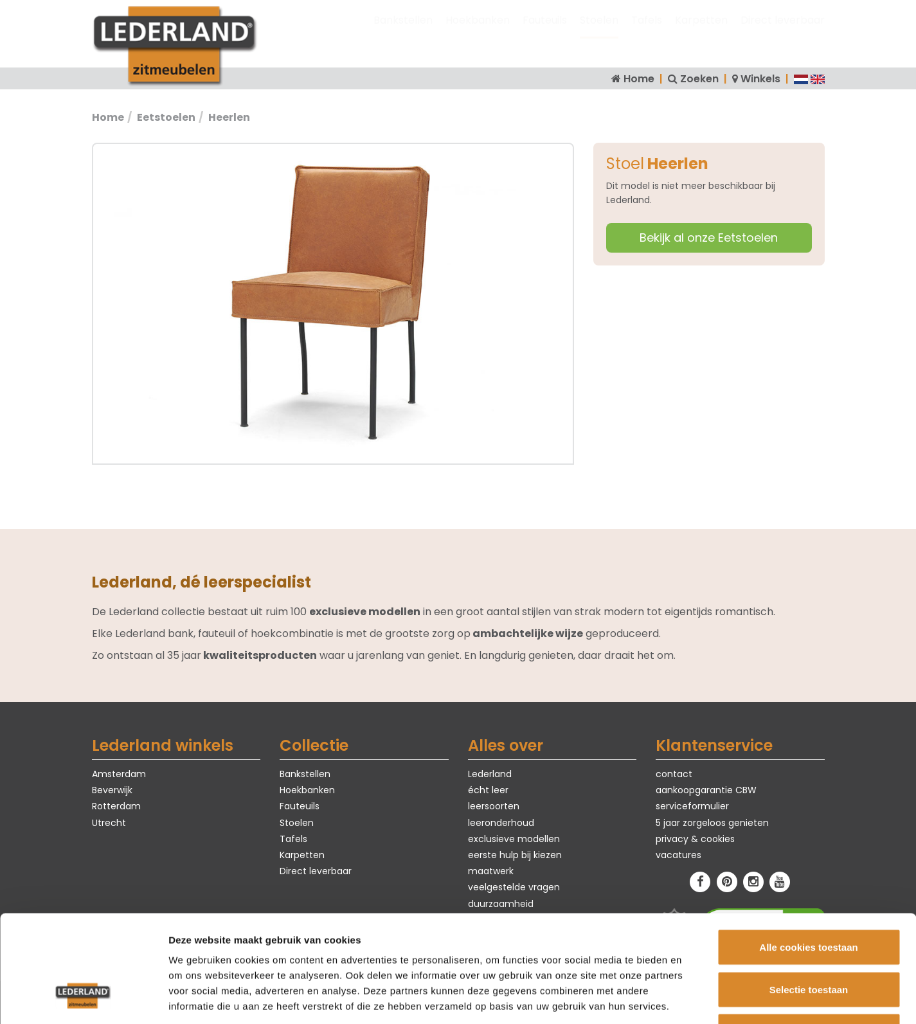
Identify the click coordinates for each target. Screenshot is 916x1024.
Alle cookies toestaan (808, 855)
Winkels (760, 78)
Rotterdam (116, 806)
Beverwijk (112, 790)
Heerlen (229, 117)
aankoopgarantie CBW (706, 790)
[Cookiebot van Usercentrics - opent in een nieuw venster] (83, 999)
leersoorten (493, 806)
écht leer (488, 790)
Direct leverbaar (783, 32)
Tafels (646, 32)
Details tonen (694, 998)
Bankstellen (403, 32)
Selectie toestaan (809, 897)
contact (674, 774)
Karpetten (701, 32)
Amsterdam (119, 774)
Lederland (490, 774)
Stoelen (599, 32)
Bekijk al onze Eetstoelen (709, 237)
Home (639, 78)
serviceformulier (692, 806)
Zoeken (699, 78)
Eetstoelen (166, 117)
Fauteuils (545, 32)
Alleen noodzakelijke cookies (809, 939)
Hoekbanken (477, 32)
